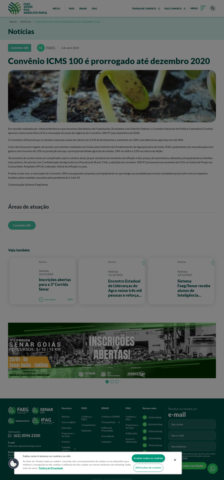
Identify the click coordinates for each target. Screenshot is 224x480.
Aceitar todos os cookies (148, 458)
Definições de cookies (148, 467)
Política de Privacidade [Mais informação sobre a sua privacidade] (51, 468)
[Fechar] (174, 460)
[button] (13, 463)
